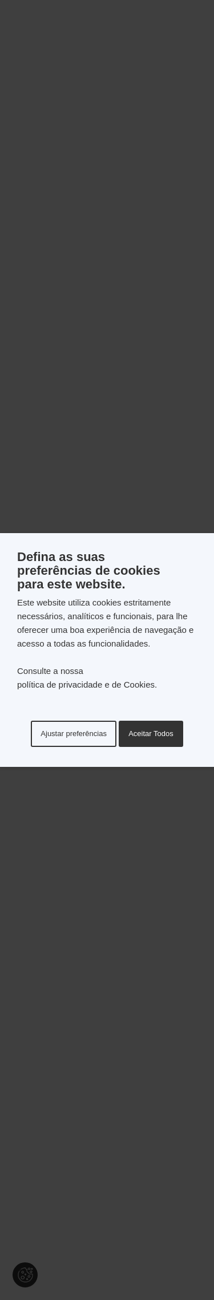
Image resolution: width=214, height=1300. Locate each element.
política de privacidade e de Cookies (86, 684)
